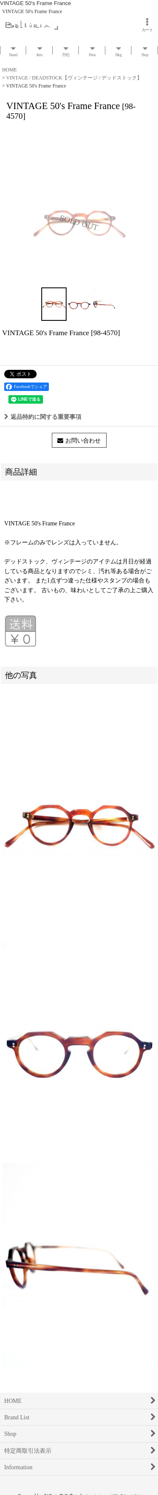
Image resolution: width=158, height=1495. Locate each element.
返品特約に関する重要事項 (42, 416)
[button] (54, 304)
